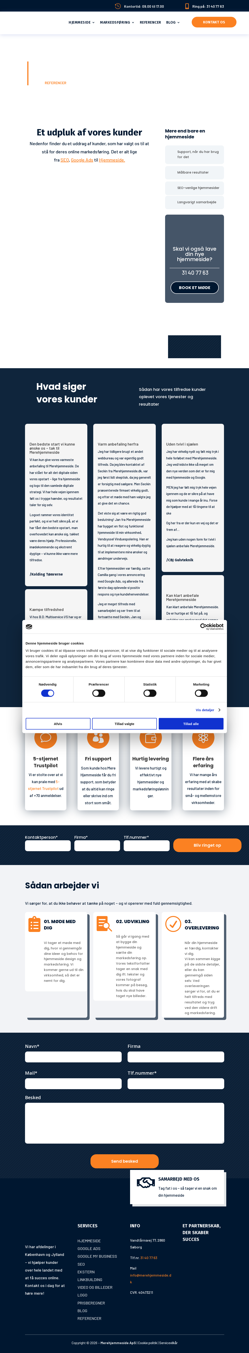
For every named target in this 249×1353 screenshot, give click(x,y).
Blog (171, 22)
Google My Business (97, 1255)
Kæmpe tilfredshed (47, 609)
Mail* (31, 1073)
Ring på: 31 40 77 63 (208, 6)
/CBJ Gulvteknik (179, 559)
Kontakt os (214, 22)
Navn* (32, 1046)
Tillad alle (191, 724)
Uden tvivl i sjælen (182, 443)
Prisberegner (91, 1302)
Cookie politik (147, 1342)
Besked (33, 1097)
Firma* (81, 836)
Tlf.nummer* (136, 836)
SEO (64, 159)
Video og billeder (95, 1286)
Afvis (58, 724)
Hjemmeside (80, 22)
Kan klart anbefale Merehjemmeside (182, 596)
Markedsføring (115, 22)
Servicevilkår (168, 1342)
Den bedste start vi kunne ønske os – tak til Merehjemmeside (52, 447)
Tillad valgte (124, 724)
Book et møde (194, 287)
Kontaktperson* (41, 836)
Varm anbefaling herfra (118, 443)
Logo (82, 1294)
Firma (134, 1046)
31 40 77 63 (195, 272)
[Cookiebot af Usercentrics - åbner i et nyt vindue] (204, 626)
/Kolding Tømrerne (46, 574)
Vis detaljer (205, 710)
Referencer (150, 22)
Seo (81, 1263)
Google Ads (82, 159)
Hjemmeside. (112, 159)
